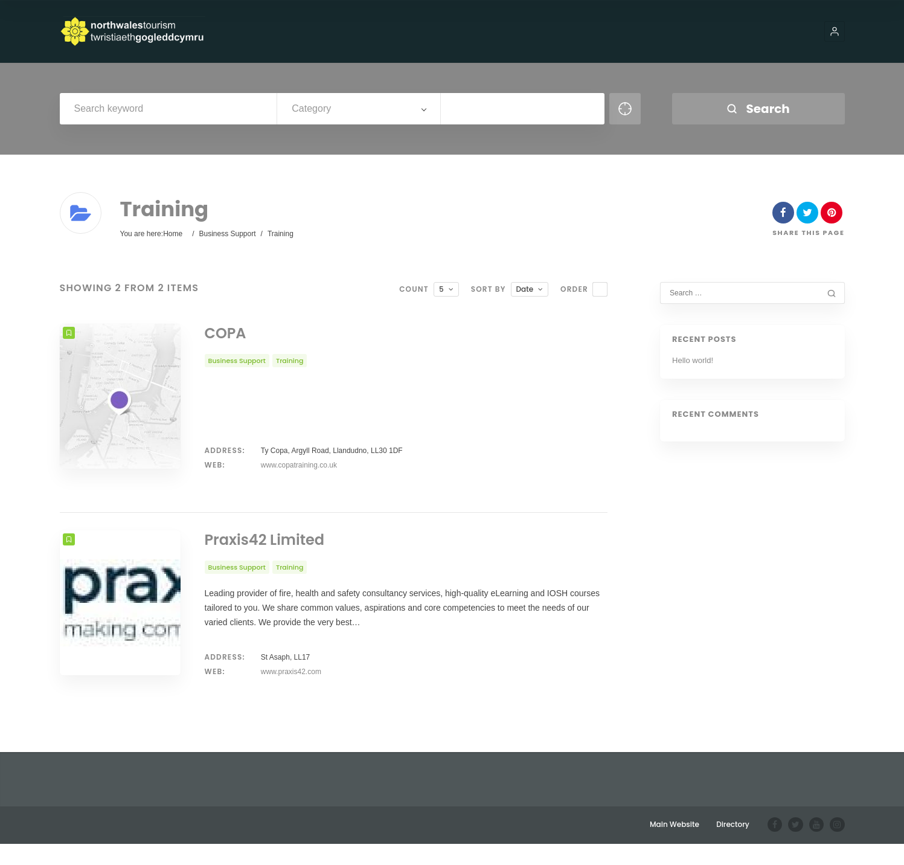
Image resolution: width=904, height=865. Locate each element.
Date (525, 289)
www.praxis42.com (291, 693)
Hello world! (692, 360)
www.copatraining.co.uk (299, 465)
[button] (834, 31)
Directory (734, 845)
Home (172, 234)
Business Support (227, 234)
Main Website (675, 845)
